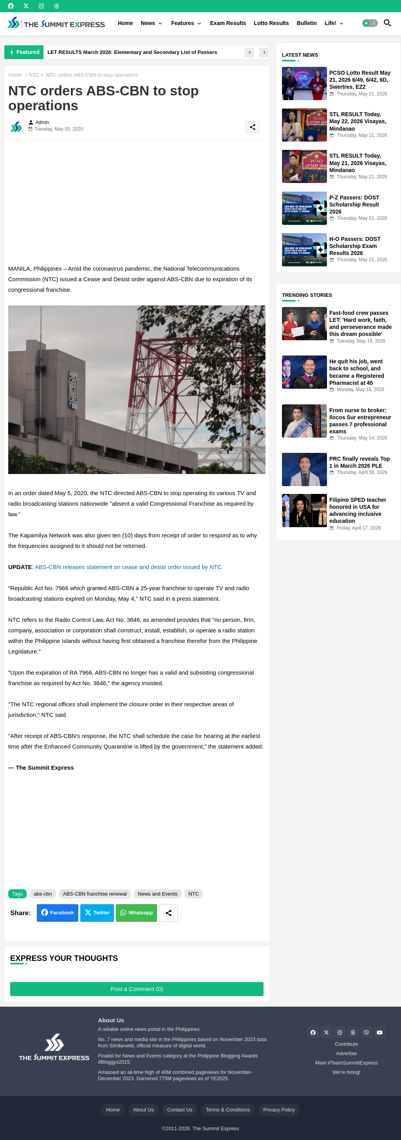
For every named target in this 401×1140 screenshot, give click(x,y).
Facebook (62, 913)
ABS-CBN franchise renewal (95, 894)
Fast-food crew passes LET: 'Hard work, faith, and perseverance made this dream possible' (360, 324)
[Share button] (168, 913)
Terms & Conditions (228, 1110)
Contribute (346, 1044)
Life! (330, 23)
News (148, 23)
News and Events (157, 894)
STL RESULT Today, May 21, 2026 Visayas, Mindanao (357, 163)
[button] (370, 23)
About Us (143, 1110)
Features (182, 23)
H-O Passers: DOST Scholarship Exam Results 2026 (355, 246)
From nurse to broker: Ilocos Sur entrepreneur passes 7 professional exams (360, 421)
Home (125, 23)
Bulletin (307, 23)
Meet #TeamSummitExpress (346, 1063)
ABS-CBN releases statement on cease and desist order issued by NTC (128, 567)
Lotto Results (271, 23)
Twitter (102, 913)
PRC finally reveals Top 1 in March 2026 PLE (359, 462)
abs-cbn (43, 894)
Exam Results (228, 23)
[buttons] (11, 6)
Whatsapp (140, 913)
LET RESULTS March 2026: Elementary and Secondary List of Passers (132, 52)
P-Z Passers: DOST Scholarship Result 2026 (354, 204)
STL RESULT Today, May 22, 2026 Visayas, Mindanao (357, 121)
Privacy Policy (279, 1110)
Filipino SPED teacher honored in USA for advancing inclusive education (357, 510)
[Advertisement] (137, 200)
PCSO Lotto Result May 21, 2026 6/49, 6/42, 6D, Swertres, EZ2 (359, 80)
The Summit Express (215, 1128)
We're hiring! (346, 1072)
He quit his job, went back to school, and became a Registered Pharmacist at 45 (356, 372)
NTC (34, 75)
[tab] (125, 23)
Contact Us (179, 1110)
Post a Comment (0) (136, 989)
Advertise (346, 1053)
